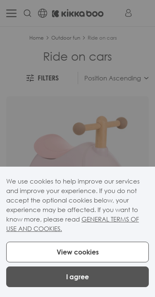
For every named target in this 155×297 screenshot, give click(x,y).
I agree (77, 277)
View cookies (78, 252)
